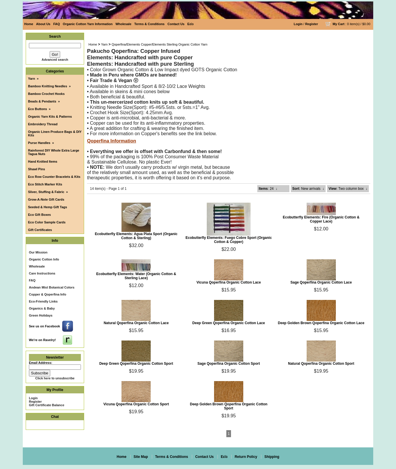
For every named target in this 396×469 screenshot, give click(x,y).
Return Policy (246, 457)
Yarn (104, 44)
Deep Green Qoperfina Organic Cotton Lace (228, 323)
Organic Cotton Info (44, 259)
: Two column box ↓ (348, 189)
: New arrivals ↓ (308, 189)
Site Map (140, 457)
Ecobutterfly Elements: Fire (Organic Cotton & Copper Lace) (321, 219)
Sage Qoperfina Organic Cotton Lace (321, 282)
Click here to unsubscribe (54, 378)
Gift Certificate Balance (46, 405)
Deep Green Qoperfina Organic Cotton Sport (136, 364)
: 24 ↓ (268, 189)
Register (311, 24)
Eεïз (190, 24)
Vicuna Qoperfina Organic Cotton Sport (136, 404)
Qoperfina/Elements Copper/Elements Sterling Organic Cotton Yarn (159, 44)
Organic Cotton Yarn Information (87, 24)
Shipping (271, 457)
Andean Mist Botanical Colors (51, 287)
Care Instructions (42, 273)
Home (28, 24)
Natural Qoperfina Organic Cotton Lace (136, 323)
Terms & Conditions (149, 24)
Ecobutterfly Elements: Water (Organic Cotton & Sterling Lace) (136, 276)
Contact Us (176, 24)
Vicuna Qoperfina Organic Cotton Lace (229, 282)
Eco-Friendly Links (43, 301)
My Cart (338, 24)
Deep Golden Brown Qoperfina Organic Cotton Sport (228, 406)
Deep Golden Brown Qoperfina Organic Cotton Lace (321, 323)
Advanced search (54, 59)
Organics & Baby (42, 308)
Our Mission (38, 252)
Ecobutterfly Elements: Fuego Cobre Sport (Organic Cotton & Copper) (228, 240)
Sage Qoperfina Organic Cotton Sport (228, 364)
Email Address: (40, 362)
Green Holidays (41, 315)
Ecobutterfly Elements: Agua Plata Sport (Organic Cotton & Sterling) (136, 236)
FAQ (56, 24)
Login (298, 24)
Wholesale (123, 24)
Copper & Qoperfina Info (47, 294)
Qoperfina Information (111, 140)
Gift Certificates (40, 230)
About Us (43, 24)
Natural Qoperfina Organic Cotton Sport (321, 364)
